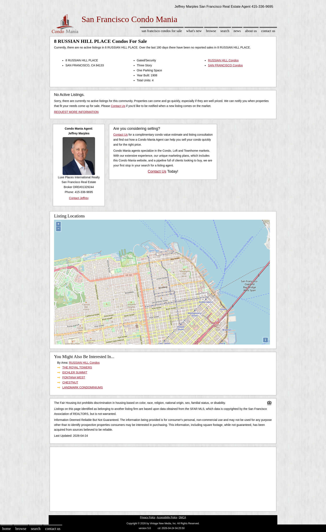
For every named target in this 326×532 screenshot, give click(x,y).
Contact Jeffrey (79, 198)
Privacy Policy (147, 517)
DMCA (182, 517)
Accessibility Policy (167, 517)
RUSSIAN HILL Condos (223, 60)
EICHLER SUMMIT (74, 372)
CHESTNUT (70, 382)
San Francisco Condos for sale (162, 31)
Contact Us (268, 31)
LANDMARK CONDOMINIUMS (82, 387)
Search (224, 31)
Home (6, 529)
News (237, 31)
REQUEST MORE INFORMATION (76, 112)
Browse (211, 31)
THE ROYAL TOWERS (77, 367)
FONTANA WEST (73, 377)
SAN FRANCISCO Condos (225, 65)
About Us (251, 31)
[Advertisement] (163, 478)
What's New (194, 31)
